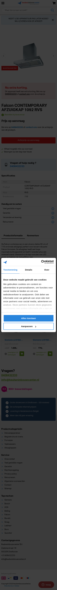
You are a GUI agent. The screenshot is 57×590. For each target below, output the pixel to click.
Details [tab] (28, 270)
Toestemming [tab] (10, 270)
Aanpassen (28, 326)
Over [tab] (46, 270)
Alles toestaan (28, 318)
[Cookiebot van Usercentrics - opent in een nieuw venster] (41, 262)
